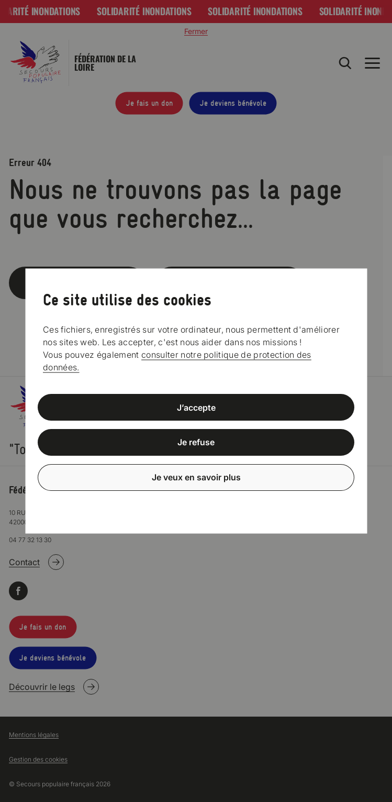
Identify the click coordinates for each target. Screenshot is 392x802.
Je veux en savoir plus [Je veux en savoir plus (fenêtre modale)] (196, 477)
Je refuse (196, 442)
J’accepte (196, 407)
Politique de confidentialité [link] (196, 503)
